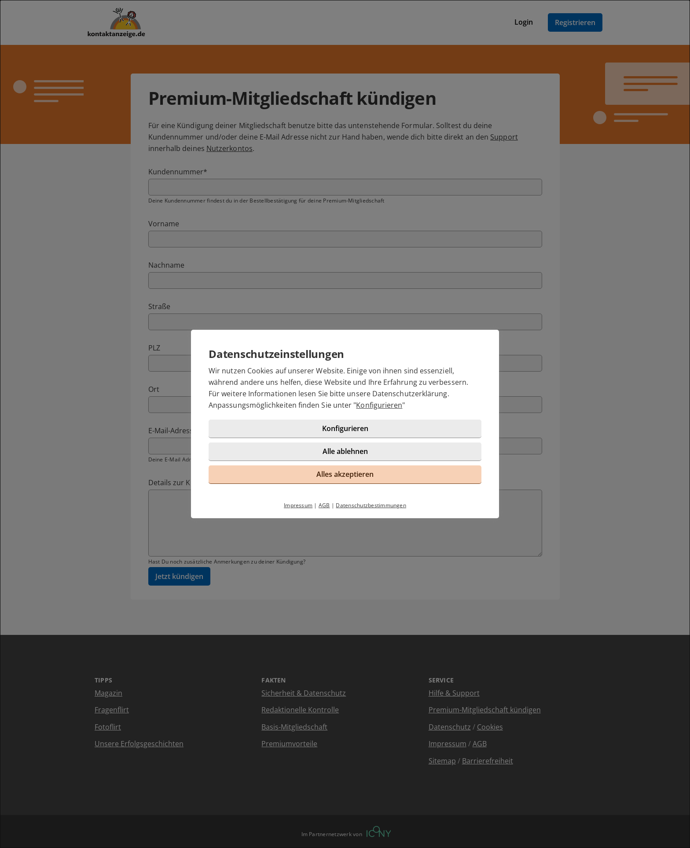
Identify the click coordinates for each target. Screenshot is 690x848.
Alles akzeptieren (345, 474)
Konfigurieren (379, 405)
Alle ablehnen (345, 451)
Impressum (298, 505)
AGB (324, 505)
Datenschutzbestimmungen (371, 505)
